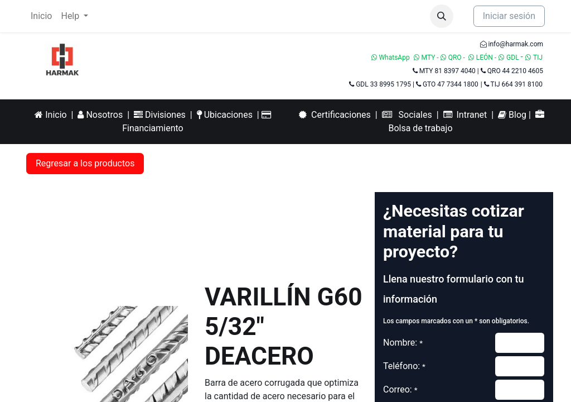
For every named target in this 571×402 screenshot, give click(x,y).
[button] (441, 16)
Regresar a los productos (85, 163)
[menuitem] (41, 16)
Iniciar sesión (509, 16)
